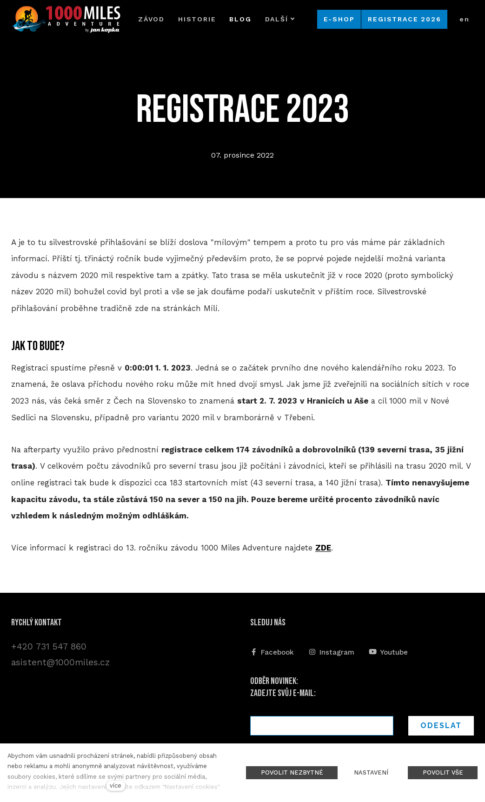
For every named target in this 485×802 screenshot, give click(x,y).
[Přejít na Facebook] (272, 651)
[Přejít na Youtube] (388, 651)
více (115, 785)
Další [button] (280, 19)
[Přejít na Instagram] (331, 651)
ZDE (323, 547)
